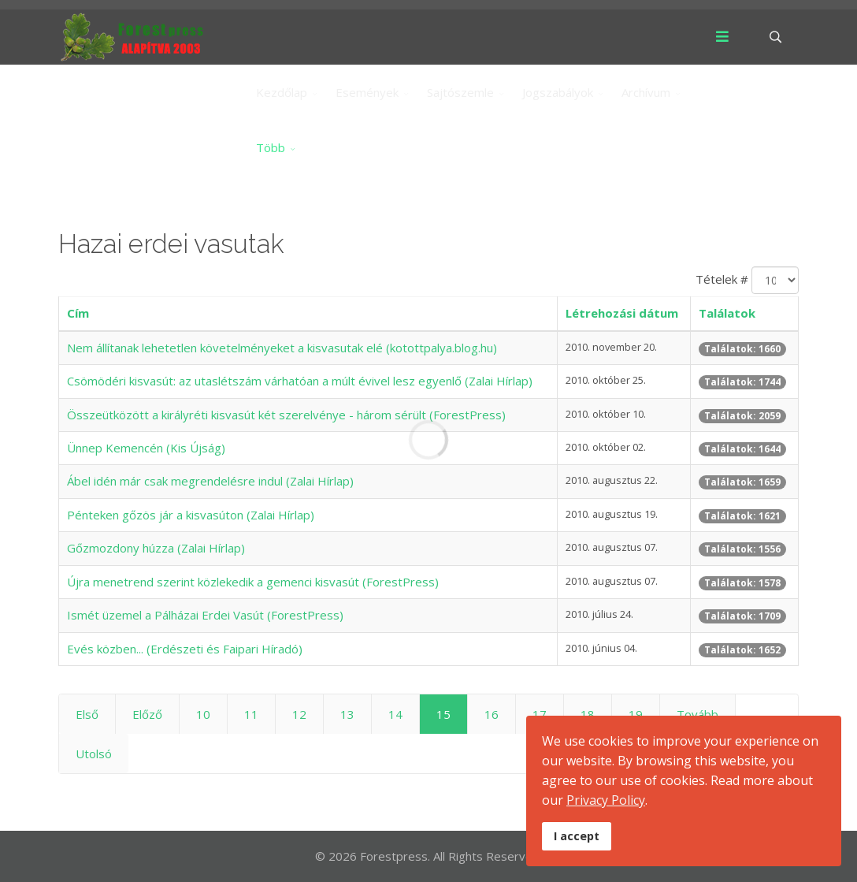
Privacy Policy (605, 800)
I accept (576, 835)
